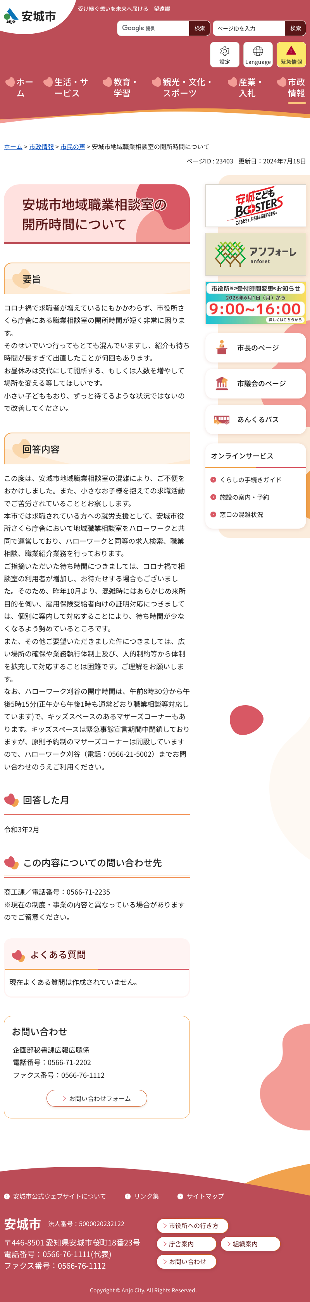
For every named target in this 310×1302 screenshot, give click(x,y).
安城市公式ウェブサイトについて (59, 1196)
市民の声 (72, 146)
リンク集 (146, 1196)
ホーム (13, 146)
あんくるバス (258, 419)
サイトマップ (205, 1196)
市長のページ (258, 347)
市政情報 (41, 146)
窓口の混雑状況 (241, 514)
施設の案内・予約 (244, 497)
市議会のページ (261, 383)
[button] (224, 54)
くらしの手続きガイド (251, 479)
